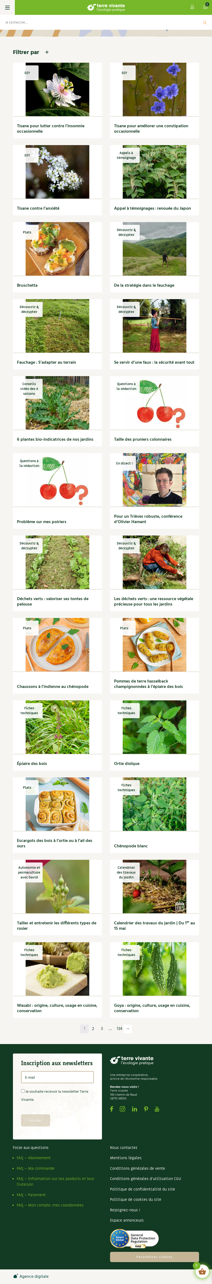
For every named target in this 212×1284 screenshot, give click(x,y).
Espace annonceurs (127, 1220)
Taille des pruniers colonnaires (143, 439)
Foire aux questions (31, 1147)
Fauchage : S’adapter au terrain (46, 362)
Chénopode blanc (131, 846)
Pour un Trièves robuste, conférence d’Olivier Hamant (148, 519)
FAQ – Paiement (31, 1195)
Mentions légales (126, 1158)
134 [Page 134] (119, 1028)
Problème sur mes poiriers (41, 522)
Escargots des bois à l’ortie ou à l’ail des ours (54, 843)
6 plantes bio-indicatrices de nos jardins (55, 439)
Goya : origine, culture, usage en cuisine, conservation (152, 1008)
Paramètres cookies (154, 1257)
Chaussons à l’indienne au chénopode (52, 686)
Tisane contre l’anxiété (38, 208)
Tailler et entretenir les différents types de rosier (56, 926)
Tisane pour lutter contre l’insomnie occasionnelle (50, 129)
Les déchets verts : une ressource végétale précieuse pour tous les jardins (153, 602)
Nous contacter (123, 1147)
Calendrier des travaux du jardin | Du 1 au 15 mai (154, 926)
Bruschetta (27, 285)
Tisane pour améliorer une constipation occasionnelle (151, 129)
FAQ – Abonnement (34, 1158)
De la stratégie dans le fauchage (144, 285)
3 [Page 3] (102, 1028)
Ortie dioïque (126, 763)
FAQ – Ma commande (35, 1168)
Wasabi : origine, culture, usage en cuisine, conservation (57, 1008)
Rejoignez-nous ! (125, 1210)
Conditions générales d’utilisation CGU (145, 1178)
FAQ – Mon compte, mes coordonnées (50, 1205)
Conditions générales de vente (137, 1168)
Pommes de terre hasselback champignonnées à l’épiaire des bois (148, 684)
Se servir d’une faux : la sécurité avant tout (154, 362)
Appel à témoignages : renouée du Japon (152, 208)
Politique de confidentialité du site (142, 1189)
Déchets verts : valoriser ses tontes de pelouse (52, 602)
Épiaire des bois (32, 763)
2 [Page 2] (93, 1028)
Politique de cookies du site (135, 1199)
